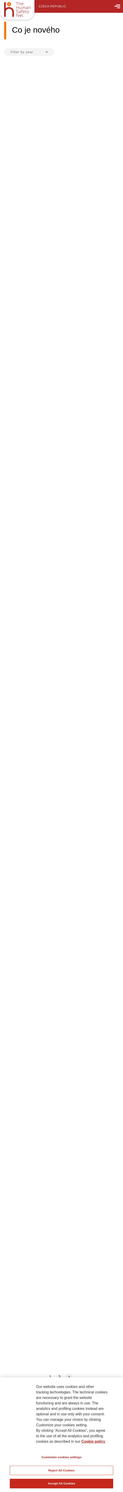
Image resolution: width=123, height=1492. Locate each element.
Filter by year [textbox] (22, 52)
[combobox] (29, 52)
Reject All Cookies (61, 1470)
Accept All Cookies (61, 1483)
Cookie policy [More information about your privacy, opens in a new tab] (93, 1441)
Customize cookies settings (61, 1457)
